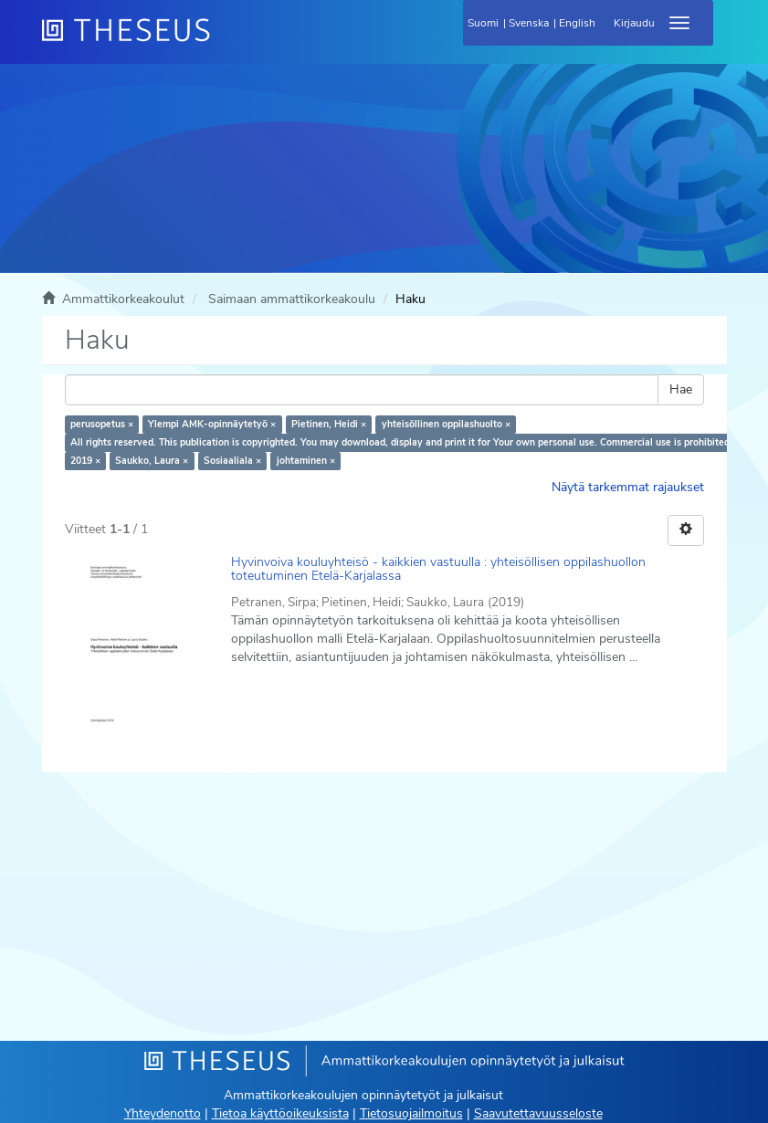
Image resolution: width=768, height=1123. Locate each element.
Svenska (529, 23)
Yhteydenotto (162, 1113)
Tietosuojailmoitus (411, 1113)
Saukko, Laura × (151, 460)
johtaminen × (306, 460)
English (577, 23)
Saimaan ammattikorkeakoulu (291, 299)
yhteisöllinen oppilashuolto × (446, 424)
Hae (680, 389)
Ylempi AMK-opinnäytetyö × (212, 424)
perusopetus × (101, 424)
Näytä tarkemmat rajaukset (628, 487)
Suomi (483, 23)
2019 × (85, 460)
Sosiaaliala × (232, 460)
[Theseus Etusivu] (224, 41)
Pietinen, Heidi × (328, 424)
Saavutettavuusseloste (538, 1113)
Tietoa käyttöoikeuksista (280, 1113)
